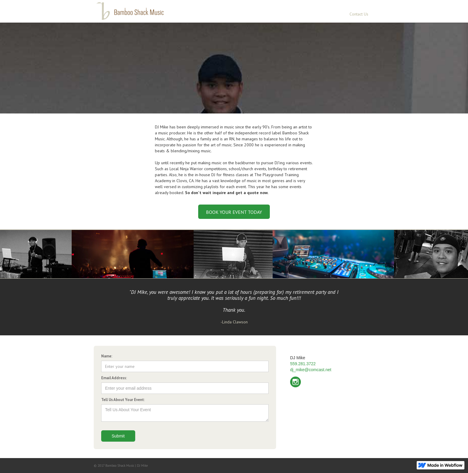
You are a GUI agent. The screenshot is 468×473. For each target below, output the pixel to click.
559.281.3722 (303, 363)
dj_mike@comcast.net (310, 369)
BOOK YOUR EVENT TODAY (234, 212)
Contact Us (359, 14)
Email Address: (114, 377)
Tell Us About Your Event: (123, 399)
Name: (106, 356)
